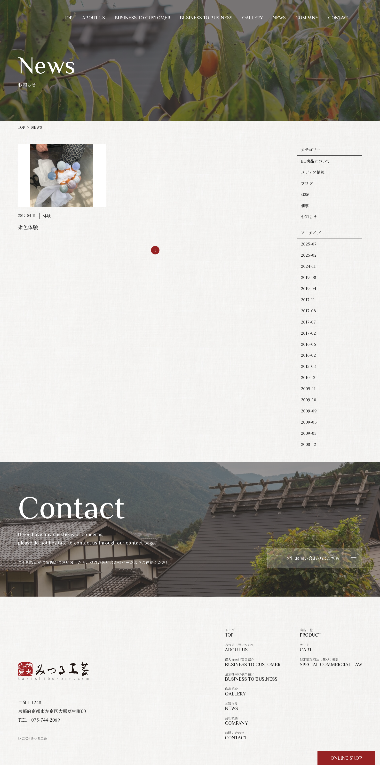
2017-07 (308, 322)
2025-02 (309, 255)
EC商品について (315, 161)
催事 (305, 205)
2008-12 (308, 444)
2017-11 (308, 299)
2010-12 (308, 377)
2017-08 (308, 311)
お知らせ (309, 217)
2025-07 (309, 244)
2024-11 (308, 266)
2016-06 (308, 344)
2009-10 (308, 399)
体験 (305, 194)
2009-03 (309, 433)
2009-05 (309, 422)
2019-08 (308, 277)
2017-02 (308, 333)
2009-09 (309, 411)
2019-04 (308, 288)
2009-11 (308, 388)
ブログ (307, 183)
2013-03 (308, 366)
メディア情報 (313, 172)
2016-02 (308, 355)
